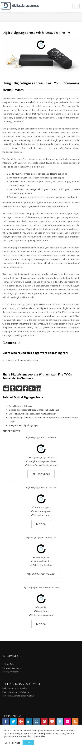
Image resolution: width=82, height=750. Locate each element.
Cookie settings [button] (12, 742)
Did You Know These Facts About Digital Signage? (32, 413)
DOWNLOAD (41, 474)
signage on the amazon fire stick (22, 360)
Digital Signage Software (20, 406)
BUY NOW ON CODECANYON (41, 574)
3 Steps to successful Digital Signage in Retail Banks (34, 409)
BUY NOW (41, 524)
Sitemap (6, 672)
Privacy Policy (9, 664)
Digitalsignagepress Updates (14, 688)
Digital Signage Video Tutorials (15, 692)
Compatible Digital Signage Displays (18, 696)
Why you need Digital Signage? (23, 425)
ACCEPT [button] (28, 742)
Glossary (15, 672)
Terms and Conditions (11, 668)
